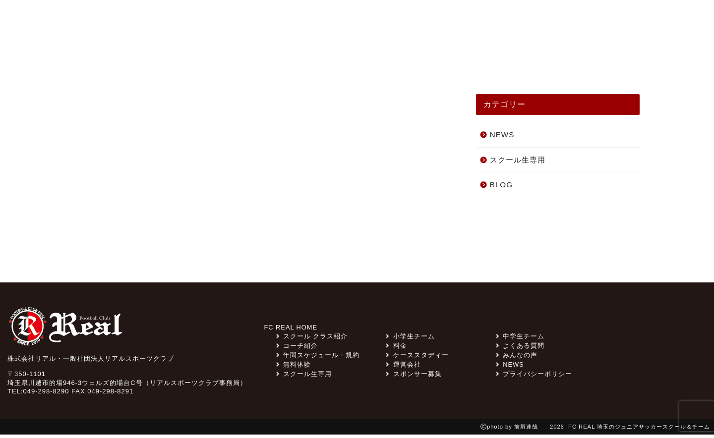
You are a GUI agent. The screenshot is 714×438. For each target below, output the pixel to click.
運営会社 (403, 368)
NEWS (142, 60)
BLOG (501, 188)
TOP (97, 60)
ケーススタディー (449, 60)
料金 (503, 21)
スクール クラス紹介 (285, 60)
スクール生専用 (375, 21)
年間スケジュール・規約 (317, 358)
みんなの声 (200, 60)
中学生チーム (520, 339)
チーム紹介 (370, 60)
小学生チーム (410, 339)
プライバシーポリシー (534, 377)
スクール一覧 (600, 60)
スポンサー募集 (449, 21)
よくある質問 (553, 21)
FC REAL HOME (291, 330)
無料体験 (615, 21)
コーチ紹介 (529, 60)
